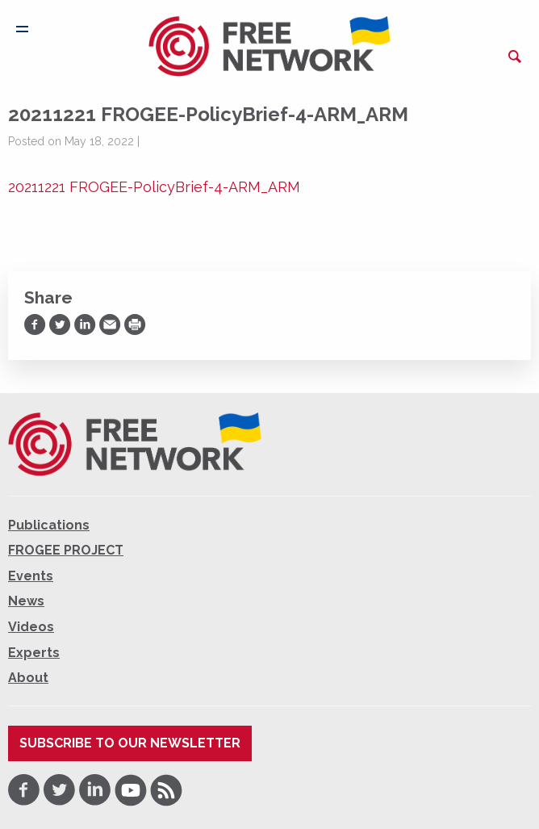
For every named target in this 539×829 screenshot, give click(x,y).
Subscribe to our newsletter (129, 743)
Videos (31, 626)
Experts (34, 652)
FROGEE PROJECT (65, 550)
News (26, 601)
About (28, 677)
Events (30, 576)
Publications (49, 525)
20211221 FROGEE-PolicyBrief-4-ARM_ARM (154, 186)
